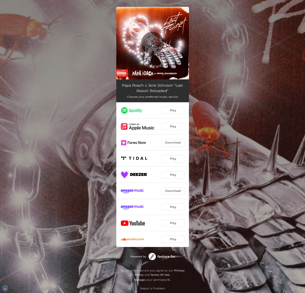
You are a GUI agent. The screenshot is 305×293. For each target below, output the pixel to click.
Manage (139, 279)
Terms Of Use (160, 274)
